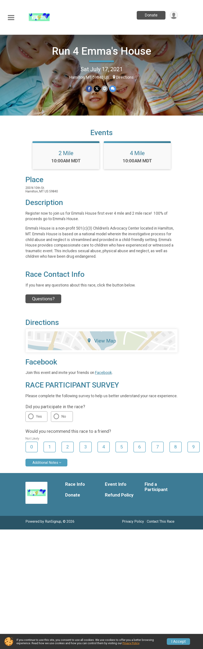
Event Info (115, 486)
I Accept (178, 641)
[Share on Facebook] (89, 89)
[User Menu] (174, 15)
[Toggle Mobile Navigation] (11, 17)
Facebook (103, 375)
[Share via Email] (104, 89)
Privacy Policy (133, 524)
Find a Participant (156, 489)
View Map (101, 343)
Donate (150, 15)
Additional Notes (45, 465)
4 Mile (137, 155)
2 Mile (66, 155)
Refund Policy (119, 497)
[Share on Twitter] (97, 89)
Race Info (75, 486)
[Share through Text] (112, 89)
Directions (125, 77)
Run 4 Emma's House (101, 51)
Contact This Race (160, 524)
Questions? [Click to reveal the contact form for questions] (43, 301)
